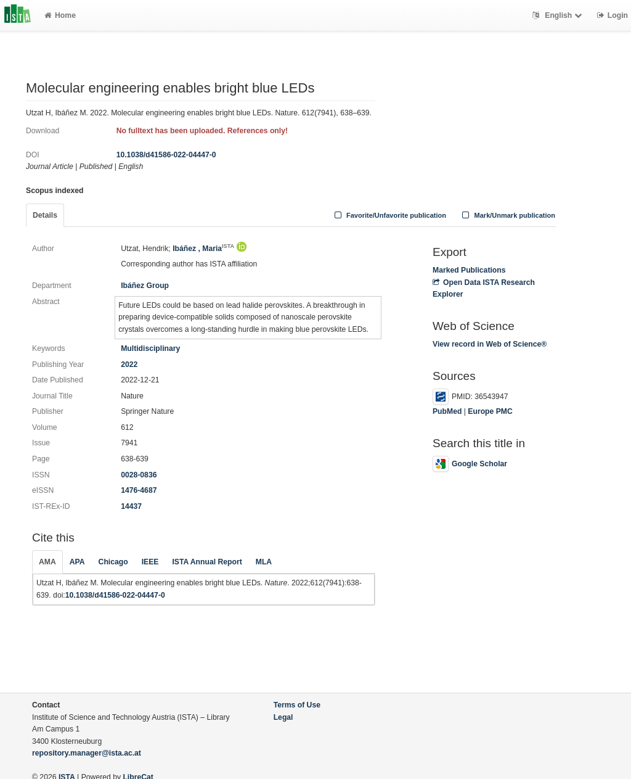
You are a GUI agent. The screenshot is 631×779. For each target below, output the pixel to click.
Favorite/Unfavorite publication (389, 215)
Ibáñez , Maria (203, 248)
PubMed (447, 411)
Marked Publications (469, 270)
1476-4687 (139, 490)
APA (77, 562)
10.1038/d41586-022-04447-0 (166, 154)
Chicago (113, 562)
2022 (129, 364)
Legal (283, 717)
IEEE (150, 562)
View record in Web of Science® (490, 344)
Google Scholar (470, 464)
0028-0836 (139, 475)
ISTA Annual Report (207, 562)
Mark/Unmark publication (507, 215)
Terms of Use (297, 705)
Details (45, 215)
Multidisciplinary (150, 348)
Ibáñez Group (145, 285)
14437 (131, 506)
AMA (47, 562)
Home (60, 15)
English (558, 15)
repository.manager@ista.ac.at (86, 753)
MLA (264, 562)
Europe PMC (490, 411)
